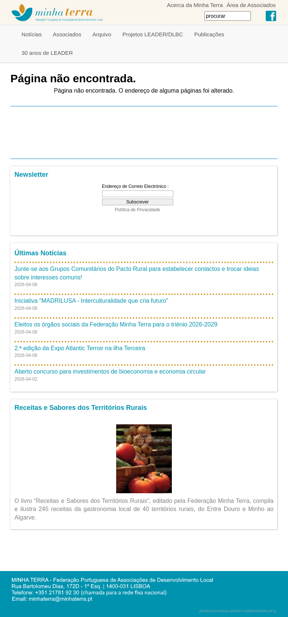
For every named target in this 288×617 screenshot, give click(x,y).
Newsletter (31, 174)
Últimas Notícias (40, 253)
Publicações (209, 34)
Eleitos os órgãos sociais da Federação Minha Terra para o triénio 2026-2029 (115, 324)
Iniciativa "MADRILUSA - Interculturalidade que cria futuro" (91, 301)
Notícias (32, 34)
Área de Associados (251, 5)
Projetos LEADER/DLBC (152, 34)
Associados (67, 34)
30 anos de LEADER (47, 53)
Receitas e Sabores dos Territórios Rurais (80, 407)
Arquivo (101, 34)
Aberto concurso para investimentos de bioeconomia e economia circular (110, 371)
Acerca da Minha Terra (195, 5)
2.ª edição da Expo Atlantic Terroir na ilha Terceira (79, 348)
